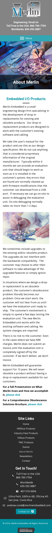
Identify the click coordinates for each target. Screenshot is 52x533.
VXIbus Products (26, 437)
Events (26, 447)
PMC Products (26, 442)
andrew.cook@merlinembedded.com (29, 505)
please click (13, 394)
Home (26, 424)
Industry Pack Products (26, 433)
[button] (26, 511)
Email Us (33, 22)
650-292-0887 (33, 29)
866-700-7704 (38, 25)
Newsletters (26, 456)
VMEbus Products (26, 428)
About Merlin (26, 451)
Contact (26, 460)
